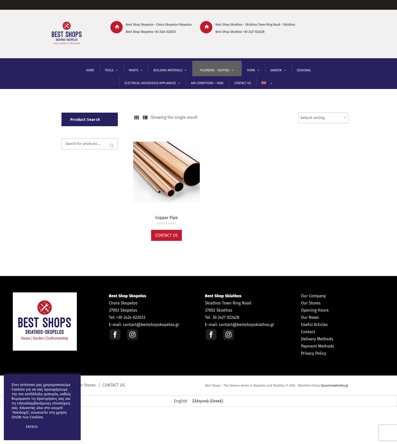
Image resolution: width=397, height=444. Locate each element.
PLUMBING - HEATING (217, 70)
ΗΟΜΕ (253, 70)
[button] (16, 427)
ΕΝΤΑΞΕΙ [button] (32, 427)
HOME (90, 70)
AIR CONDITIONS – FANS (207, 83)
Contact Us (166, 235)
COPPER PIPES (166, 223)
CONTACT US (242, 83)
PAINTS (136, 70)
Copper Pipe (166, 217)
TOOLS (111, 70)
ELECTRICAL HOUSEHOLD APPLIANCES (152, 83)
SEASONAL (304, 70)
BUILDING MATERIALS (170, 70)
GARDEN (278, 70)
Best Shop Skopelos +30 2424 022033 (151, 32)
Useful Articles (314, 324)
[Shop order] (323, 118)
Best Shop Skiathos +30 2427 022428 (240, 32)
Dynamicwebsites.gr (334, 385)
